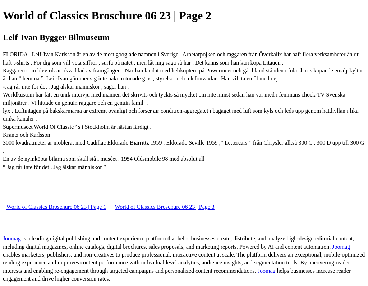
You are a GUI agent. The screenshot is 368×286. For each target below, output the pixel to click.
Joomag (12, 238)
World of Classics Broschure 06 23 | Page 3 (164, 207)
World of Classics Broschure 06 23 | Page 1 (56, 207)
